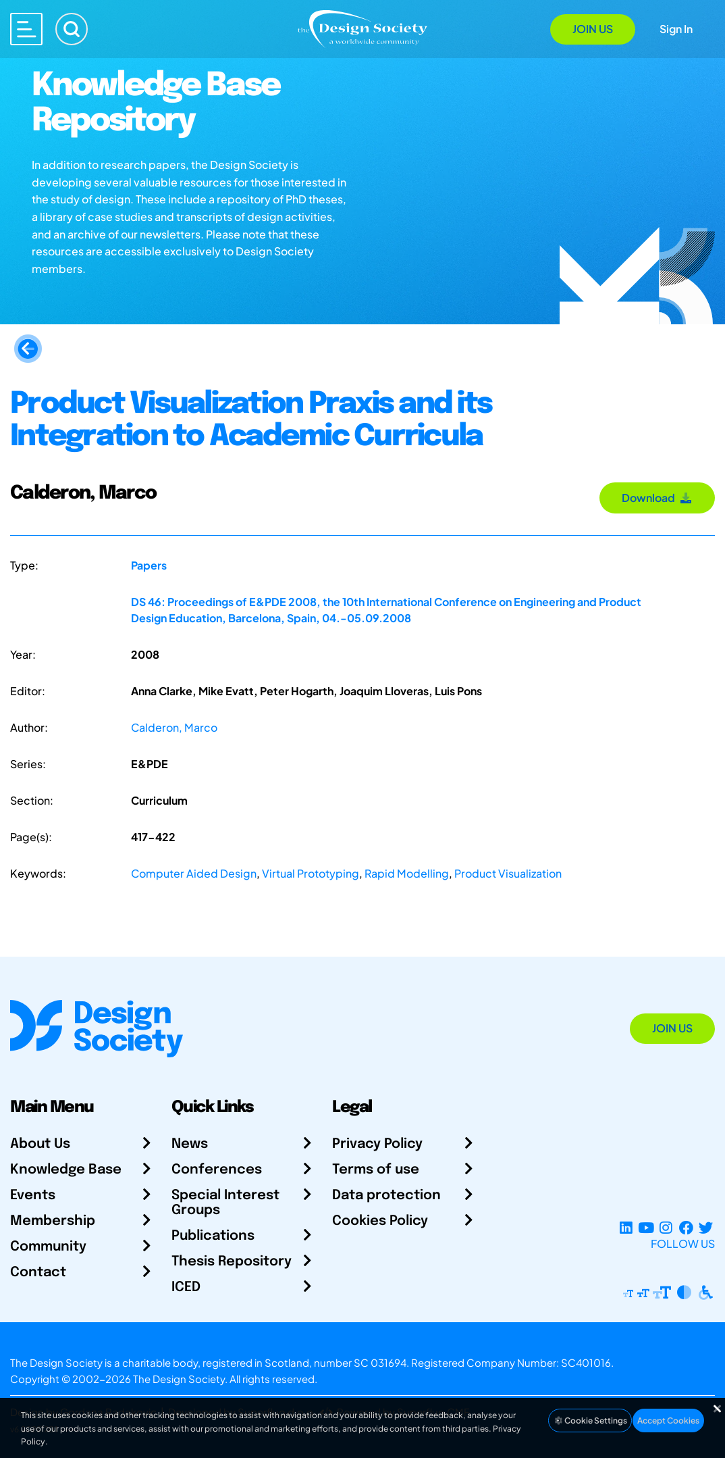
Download (657, 498)
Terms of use (375, 1170)
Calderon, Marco (174, 727)
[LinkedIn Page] (626, 1227)
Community (48, 1247)
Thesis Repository (231, 1262)
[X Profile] (706, 1227)
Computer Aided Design (194, 873)
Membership (52, 1221)
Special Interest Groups (225, 1202)
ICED (185, 1287)
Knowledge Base (66, 1170)
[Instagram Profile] (666, 1227)
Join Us (592, 29)
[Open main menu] (26, 29)
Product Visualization (508, 873)
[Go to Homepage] (362, 28)
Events (32, 1195)
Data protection (386, 1195)
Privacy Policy (377, 1144)
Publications (212, 1236)
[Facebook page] (686, 1227)
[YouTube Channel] (646, 1227)
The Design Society (179, 1378)
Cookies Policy (380, 1221)
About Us (40, 1144)
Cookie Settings (590, 1420)
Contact (38, 1272)
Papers (149, 565)
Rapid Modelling (407, 873)
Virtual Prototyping (310, 873)
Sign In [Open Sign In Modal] (676, 29)
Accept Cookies (668, 1420)
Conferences (216, 1170)
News (189, 1144)
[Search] (71, 29)
